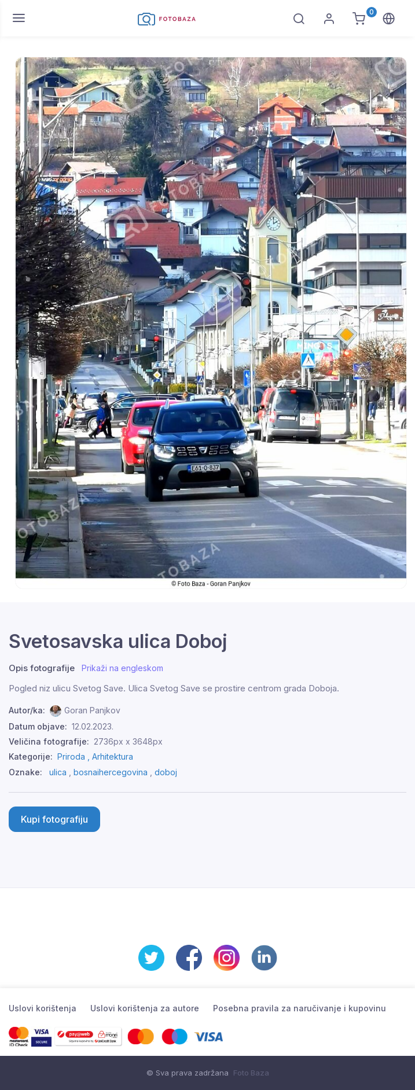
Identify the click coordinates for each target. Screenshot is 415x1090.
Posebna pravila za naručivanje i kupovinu (299, 1008)
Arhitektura (112, 756)
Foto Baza (251, 1072)
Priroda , (74, 756)
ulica (58, 772)
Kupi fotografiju (54, 819)
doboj (166, 772)
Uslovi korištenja (42, 1008)
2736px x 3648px (128, 741)
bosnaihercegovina (111, 772)
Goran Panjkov (92, 710)
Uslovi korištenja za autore (144, 1008)
